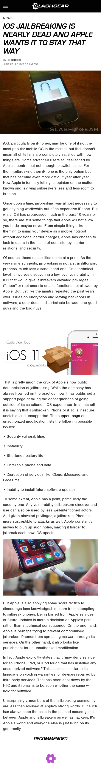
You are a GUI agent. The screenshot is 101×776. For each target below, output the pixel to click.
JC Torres (14, 60)
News (7, 18)
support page (69, 415)
